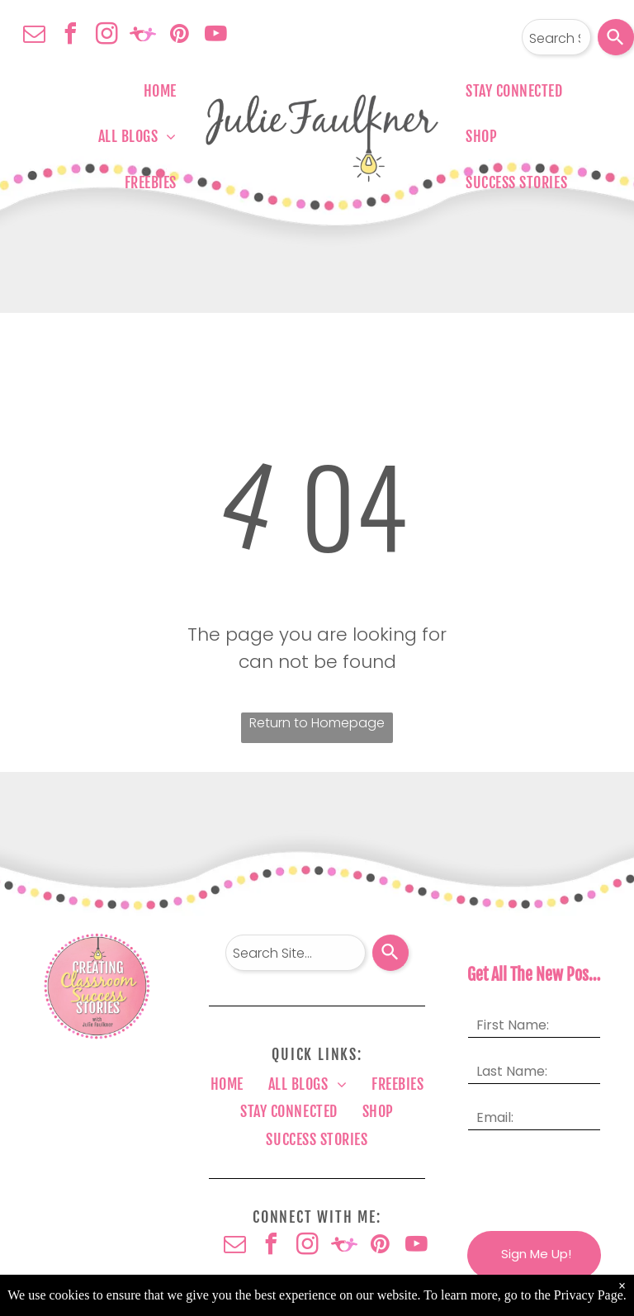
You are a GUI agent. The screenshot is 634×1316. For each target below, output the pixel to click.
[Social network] (142, 35)
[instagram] (106, 35)
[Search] (616, 37)
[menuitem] (160, 91)
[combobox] (556, 37)
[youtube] (215, 35)
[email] (33, 35)
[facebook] (70, 35)
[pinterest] (179, 35)
